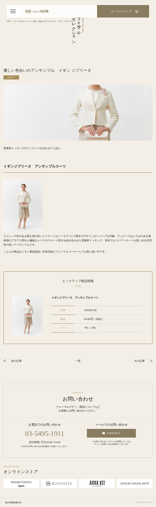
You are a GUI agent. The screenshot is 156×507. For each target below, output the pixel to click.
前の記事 (16, 360)
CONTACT (113, 433)
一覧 (78, 360)
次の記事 (139, 360)
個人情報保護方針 (13, 502)
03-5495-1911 (44, 433)
